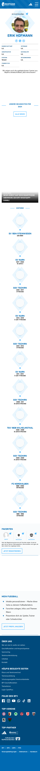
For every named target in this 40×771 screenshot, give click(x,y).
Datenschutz (23, 752)
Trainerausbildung (8, 676)
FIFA (19, 748)
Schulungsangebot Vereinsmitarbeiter (15, 679)
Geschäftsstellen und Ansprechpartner (15, 648)
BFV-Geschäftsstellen (9, 683)
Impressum (33, 752)
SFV (3, 748)
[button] (16, 41)
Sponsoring (6, 652)
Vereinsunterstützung (9, 655)
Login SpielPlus (7, 690)
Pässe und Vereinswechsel (11, 672)
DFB (8, 748)
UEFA (14, 748)
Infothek (5, 659)
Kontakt (4, 662)
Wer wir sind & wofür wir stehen (13, 645)
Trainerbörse (6, 686)
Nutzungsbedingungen (9, 752)
